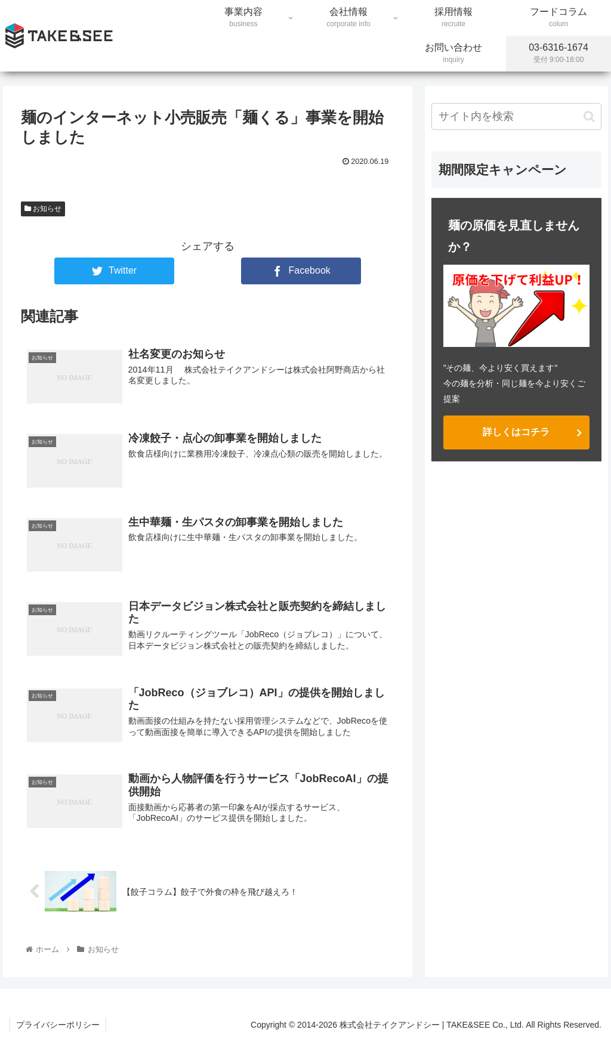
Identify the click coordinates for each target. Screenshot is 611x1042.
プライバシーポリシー (58, 1024)
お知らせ (42, 208)
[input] (516, 116)
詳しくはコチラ (516, 432)
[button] (589, 116)
